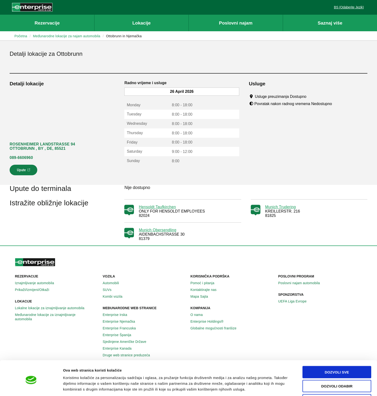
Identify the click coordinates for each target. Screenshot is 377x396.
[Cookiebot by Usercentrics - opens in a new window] (31, 386)
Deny (337, 382)
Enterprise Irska (117, 315)
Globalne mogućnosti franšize (216, 328)
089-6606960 (21, 158)
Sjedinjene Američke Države (127, 342)
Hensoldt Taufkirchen (157, 207)
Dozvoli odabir (336, 368)
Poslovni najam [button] (235, 22)
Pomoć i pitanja (205, 283)
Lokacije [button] (141, 22)
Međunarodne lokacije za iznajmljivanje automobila (57, 317)
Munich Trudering (280, 207)
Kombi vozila (115, 296)
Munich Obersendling (157, 230)
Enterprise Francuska (122, 328)
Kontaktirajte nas (206, 290)
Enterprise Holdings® (209, 321)
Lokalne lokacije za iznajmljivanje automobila (52, 308)
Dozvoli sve (337, 354)
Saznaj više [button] (330, 22)
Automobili (113, 283)
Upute (24, 171)
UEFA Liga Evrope (295, 301)
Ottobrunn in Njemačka (124, 36)
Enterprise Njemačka (121, 321)
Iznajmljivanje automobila (37, 283)
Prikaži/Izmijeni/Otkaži (35, 290)
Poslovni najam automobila (301, 283)
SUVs (110, 290)
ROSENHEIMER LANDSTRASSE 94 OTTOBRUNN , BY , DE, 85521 (42, 146)
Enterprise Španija (120, 335)
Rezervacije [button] (47, 22)
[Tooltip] (311, 96)
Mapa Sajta (201, 296)
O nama (199, 315)
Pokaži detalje (247, 386)
